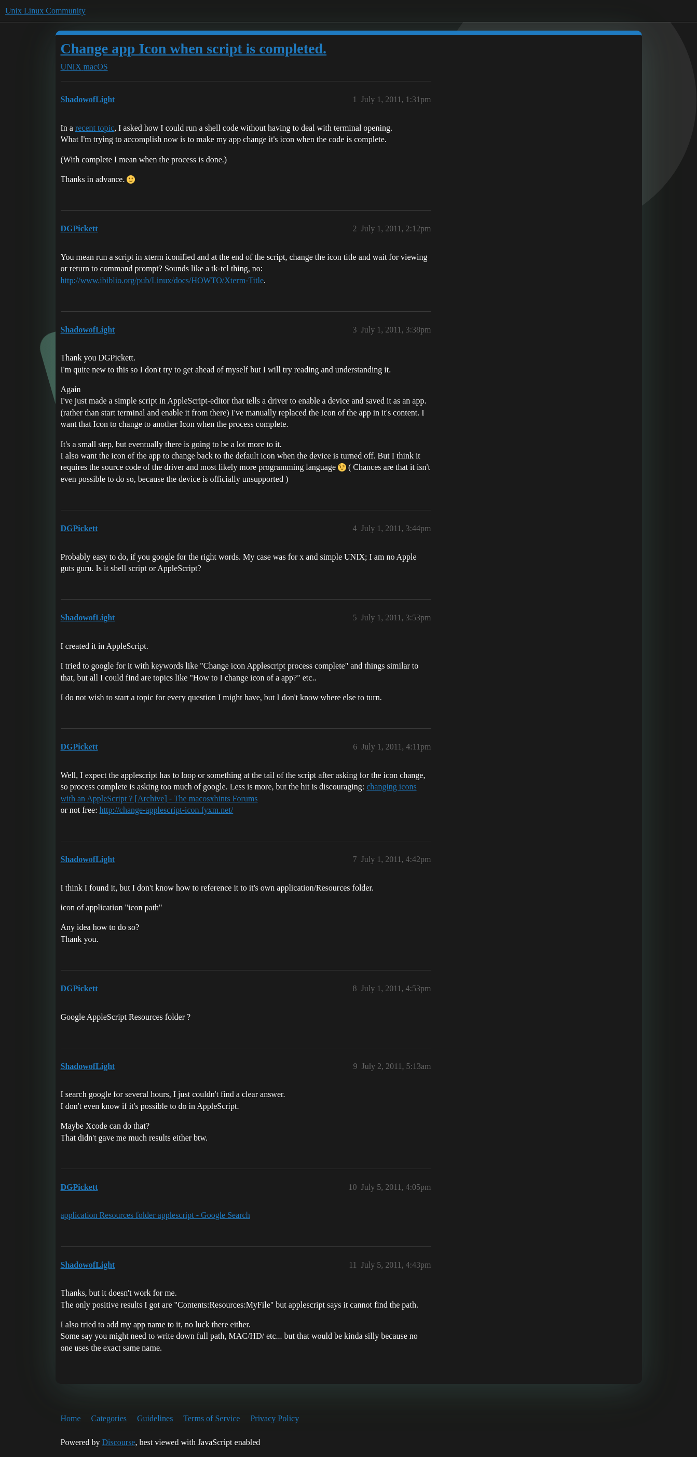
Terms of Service (211, 1418)
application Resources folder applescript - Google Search (155, 1215)
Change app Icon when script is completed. (194, 48)
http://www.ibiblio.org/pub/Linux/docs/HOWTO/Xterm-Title (162, 280)
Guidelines (155, 1418)
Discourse (118, 1442)
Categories (109, 1418)
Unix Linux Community (45, 10)
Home (71, 1418)
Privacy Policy (274, 1418)
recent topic (94, 127)
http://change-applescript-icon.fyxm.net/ (167, 810)
